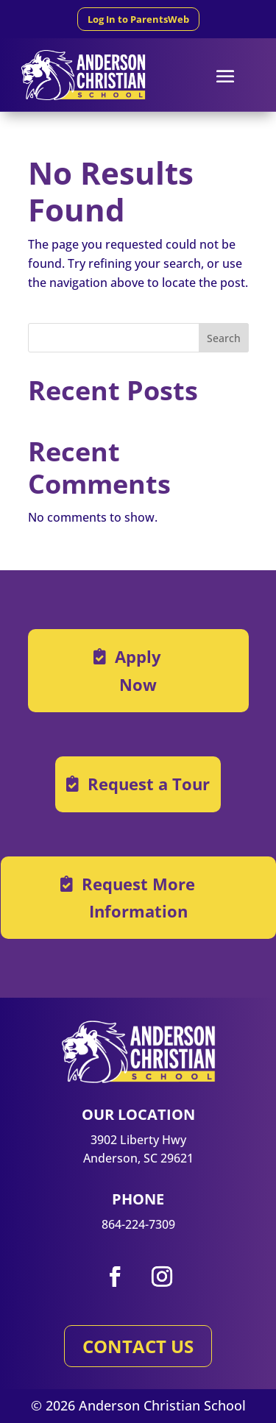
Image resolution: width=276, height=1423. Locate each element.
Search (224, 338)
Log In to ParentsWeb (138, 19)
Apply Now (138, 670)
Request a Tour (149, 784)
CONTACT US (138, 1346)
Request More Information (138, 897)
